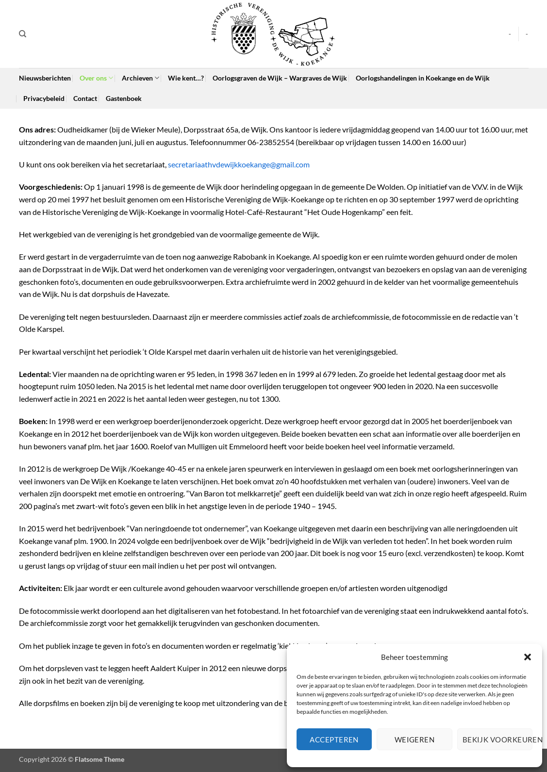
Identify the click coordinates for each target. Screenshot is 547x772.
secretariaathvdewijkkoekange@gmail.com (239, 164)
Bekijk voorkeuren (497, 739)
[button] (527, 657)
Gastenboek (124, 98)
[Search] (22, 34)
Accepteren (334, 739)
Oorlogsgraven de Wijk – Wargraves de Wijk (280, 78)
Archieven (140, 77)
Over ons (96, 77)
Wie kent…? (186, 78)
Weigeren (415, 739)
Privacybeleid (44, 98)
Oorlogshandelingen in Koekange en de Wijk (423, 78)
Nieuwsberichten (45, 78)
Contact (85, 98)
